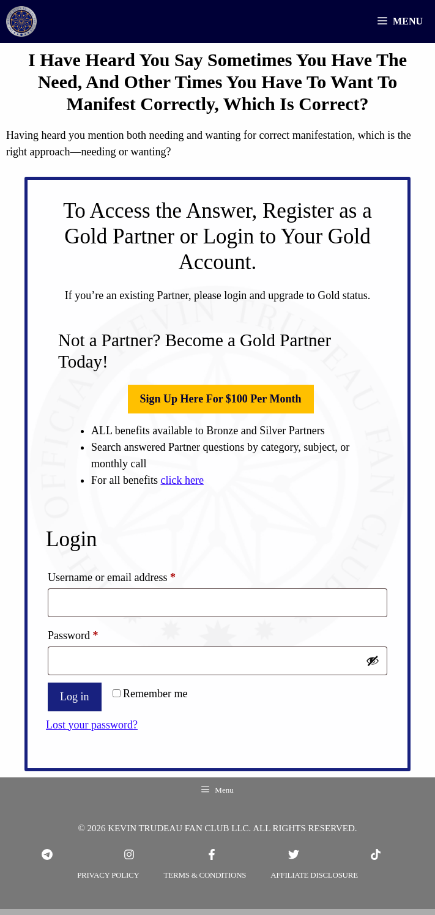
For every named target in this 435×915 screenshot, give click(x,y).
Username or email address (131, 574)
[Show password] (372, 660)
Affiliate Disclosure (314, 875)
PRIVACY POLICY (108, 875)
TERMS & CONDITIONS (205, 875)
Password (93, 633)
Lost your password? (92, 725)
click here (181, 480)
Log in (74, 697)
